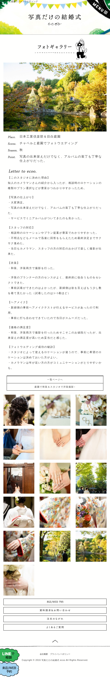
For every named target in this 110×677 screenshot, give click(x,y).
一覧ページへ (55, 379)
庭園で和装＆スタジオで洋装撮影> (55, 387)
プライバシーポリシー (60, 654)
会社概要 (44, 654)
